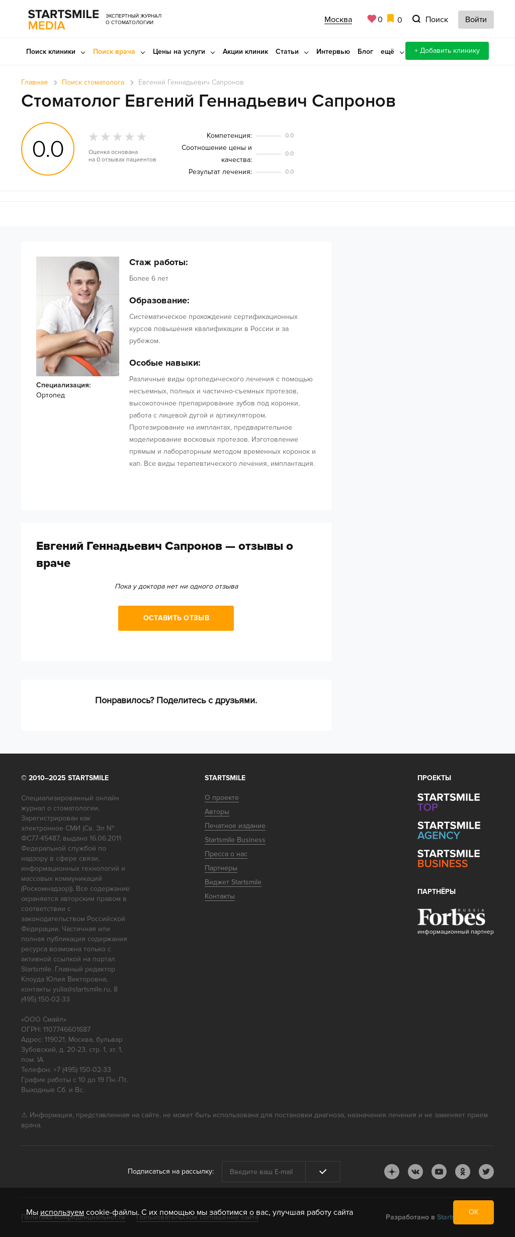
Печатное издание (235, 825)
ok (462, 1171)
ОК (473, 1212)
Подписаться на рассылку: (171, 1171)
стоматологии (75, 808)
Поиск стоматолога (93, 82)
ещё (387, 51)
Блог (365, 51)
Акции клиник (245, 51)
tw (486, 1171)
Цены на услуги (179, 51)
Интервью (333, 51)
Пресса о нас (226, 854)
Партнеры (221, 868)
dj (391, 1171)
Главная (34, 82)
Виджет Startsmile (233, 882)
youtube (439, 1171)
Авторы (217, 811)
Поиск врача (114, 51)
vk (415, 1171)
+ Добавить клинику (447, 50)
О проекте (222, 797)
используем (62, 1212)
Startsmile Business (235, 840)
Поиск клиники (50, 51)
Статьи (287, 51)
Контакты (220, 896)
